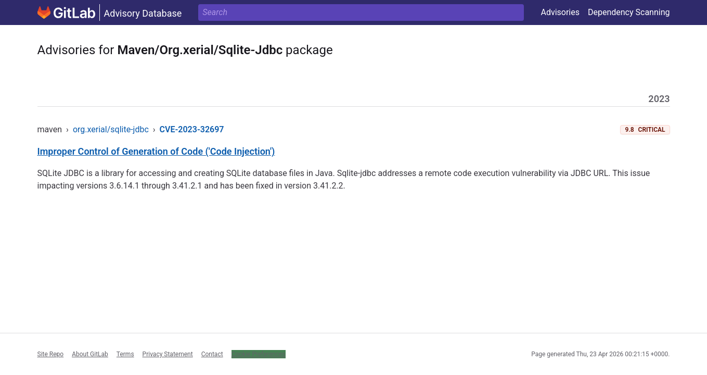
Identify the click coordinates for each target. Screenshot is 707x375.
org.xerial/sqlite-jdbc (111, 129)
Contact (212, 354)
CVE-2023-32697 (192, 129)
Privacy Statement (168, 354)
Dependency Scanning (629, 12)
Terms (125, 354)
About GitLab (90, 354)
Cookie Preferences (259, 354)
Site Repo (50, 354)
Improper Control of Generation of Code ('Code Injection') (156, 151)
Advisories (560, 12)
